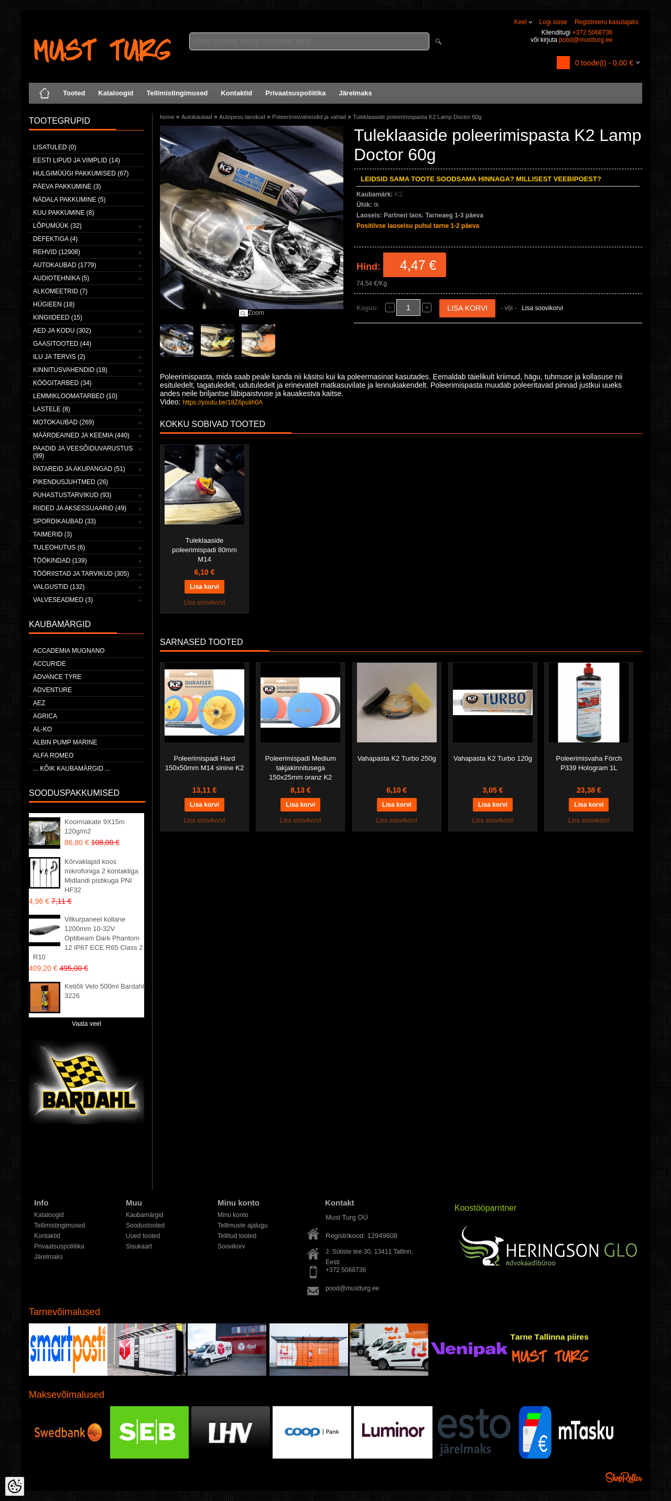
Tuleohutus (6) (59, 547)
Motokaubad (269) (63, 422)
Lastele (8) (51, 409)
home (167, 117)
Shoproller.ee (623, 1477)
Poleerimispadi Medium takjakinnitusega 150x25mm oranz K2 (300, 767)
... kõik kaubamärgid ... (71, 768)
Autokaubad (196, 117)
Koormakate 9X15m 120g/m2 (94, 826)
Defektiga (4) (55, 239)
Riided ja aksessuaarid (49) (79, 508)
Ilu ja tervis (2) (59, 356)
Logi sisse (553, 22)
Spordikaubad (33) (64, 521)
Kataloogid (115, 93)
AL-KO (42, 729)
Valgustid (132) (58, 586)
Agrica (45, 716)
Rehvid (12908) (56, 252)
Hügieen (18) (53, 304)
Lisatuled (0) (54, 147)
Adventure (52, 690)
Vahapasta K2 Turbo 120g (492, 758)
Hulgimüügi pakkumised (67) (80, 173)
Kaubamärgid (144, 1215)
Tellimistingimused (177, 93)
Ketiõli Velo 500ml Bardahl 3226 (104, 991)
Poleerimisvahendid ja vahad (309, 117)
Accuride (49, 663)
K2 (399, 194)
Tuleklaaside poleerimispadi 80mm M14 (204, 549)
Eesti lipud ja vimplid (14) (76, 160)
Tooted (74, 93)
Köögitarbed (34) (62, 383)
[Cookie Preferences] (14, 1486)
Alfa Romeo (53, 755)
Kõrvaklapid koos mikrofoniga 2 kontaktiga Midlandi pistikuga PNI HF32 (101, 876)
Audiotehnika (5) (61, 278)
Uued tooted (143, 1236)
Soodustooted (145, 1225)
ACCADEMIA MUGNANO (69, 650)
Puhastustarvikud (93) (72, 495)
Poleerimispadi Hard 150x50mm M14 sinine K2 (204, 763)
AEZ (39, 703)
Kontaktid (236, 93)
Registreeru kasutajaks (606, 22)
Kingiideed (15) (57, 317)
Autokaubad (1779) (64, 265)
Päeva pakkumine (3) (67, 186)
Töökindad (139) (60, 560)
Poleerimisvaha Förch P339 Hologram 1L (589, 763)
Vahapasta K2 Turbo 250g (397, 758)
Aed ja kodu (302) (62, 330)
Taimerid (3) (52, 534)
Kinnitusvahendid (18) (70, 370)
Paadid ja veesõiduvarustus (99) (83, 452)
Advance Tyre (57, 677)
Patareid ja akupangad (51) (79, 469)
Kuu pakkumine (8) (63, 212)
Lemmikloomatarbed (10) (75, 396)
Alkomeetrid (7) (60, 291)
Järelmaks (355, 93)
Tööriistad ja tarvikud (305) (81, 573)
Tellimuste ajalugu (242, 1225)
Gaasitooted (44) (62, 343)
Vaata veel (86, 1023)
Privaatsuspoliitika (295, 93)
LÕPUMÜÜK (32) (57, 225)
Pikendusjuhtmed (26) (70, 482)
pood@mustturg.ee (585, 39)
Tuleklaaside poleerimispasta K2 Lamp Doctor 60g (417, 117)
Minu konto (233, 1215)
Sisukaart (139, 1246)
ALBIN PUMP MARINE (65, 742)
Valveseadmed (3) (63, 600)
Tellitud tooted (237, 1236)
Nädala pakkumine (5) (69, 199)
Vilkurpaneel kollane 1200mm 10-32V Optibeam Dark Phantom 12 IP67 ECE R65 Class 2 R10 (88, 938)
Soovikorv (231, 1246)
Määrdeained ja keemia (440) (81, 435)
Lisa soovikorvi (542, 308)
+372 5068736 (592, 32)
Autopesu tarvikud (242, 117)
